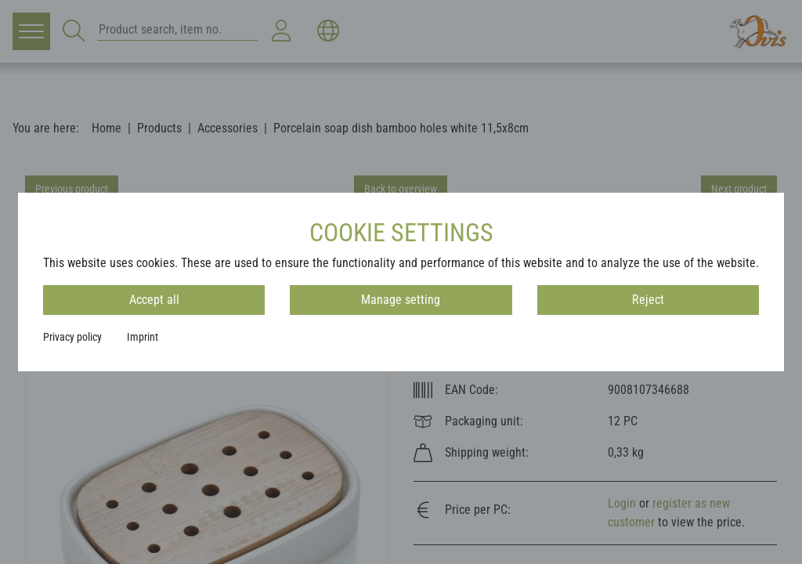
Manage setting (400, 299)
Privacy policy (72, 337)
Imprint (142, 337)
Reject (648, 299)
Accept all (154, 299)
